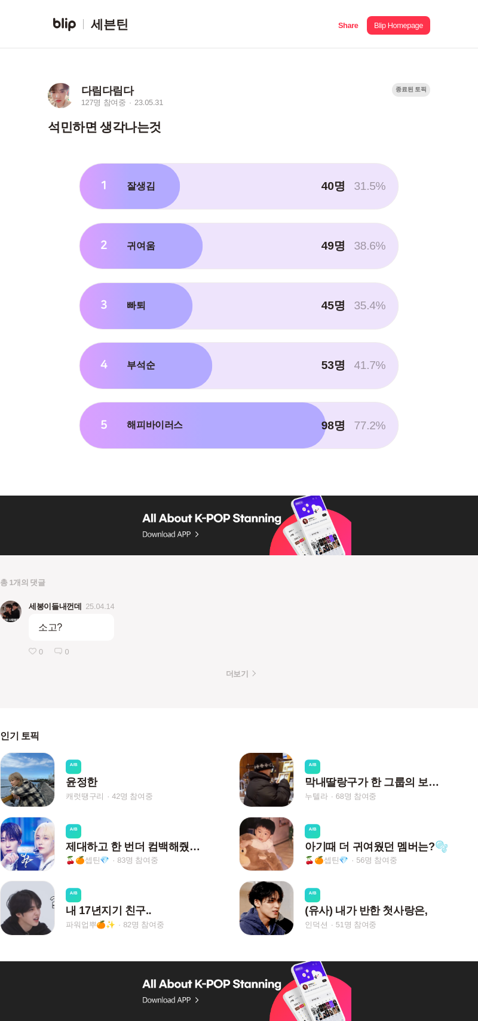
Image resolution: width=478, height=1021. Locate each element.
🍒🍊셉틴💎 (87, 860)
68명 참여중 (356, 796)
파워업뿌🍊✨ (90, 924)
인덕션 (316, 924)
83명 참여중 (137, 860)
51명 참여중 (356, 924)
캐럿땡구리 (85, 796)
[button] (348, 24)
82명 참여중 (143, 924)
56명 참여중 (376, 860)
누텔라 (316, 796)
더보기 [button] (237, 673)
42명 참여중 (132, 796)
